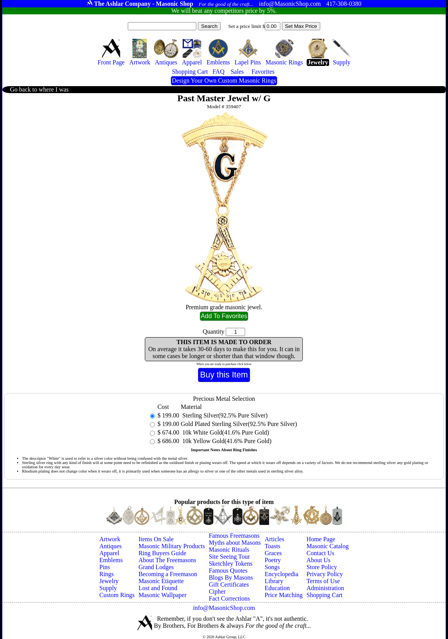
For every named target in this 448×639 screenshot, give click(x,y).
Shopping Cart (325, 595)
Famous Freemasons (234, 535)
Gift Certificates (229, 584)
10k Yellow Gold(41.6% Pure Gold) (226, 441)
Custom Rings (116, 595)
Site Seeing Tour (229, 556)
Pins (104, 567)
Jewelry (108, 581)
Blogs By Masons (231, 577)
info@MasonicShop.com (224, 607)
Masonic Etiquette (161, 581)
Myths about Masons (235, 542)
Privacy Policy (325, 574)
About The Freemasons (167, 560)
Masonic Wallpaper (163, 595)
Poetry (272, 560)
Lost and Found (158, 588)
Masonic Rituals (229, 549)
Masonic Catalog (328, 546)
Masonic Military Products (172, 546)
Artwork (109, 539)
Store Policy (322, 567)
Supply (108, 588)
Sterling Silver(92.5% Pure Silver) (224, 415)
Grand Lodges (156, 567)
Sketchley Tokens (230, 563)
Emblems (110, 560)
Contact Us (321, 553)
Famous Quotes (228, 570)
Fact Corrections (229, 598)
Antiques (110, 546)
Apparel (109, 553)
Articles (274, 539)
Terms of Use (323, 581)
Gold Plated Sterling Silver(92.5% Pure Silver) (239, 424)
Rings (106, 574)
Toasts (272, 546)
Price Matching (283, 595)
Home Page (321, 539)
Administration (325, 588)
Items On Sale (156, 539)
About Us (319, 560)
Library (273, 581)
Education (277, 588)
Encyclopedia (281, 574)
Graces (273, 553)
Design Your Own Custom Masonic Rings (224, 80)
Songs (272, 567)
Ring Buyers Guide (163, 553)
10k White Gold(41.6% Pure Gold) (225, 432)
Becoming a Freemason (168, 574)
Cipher (217, 591)
